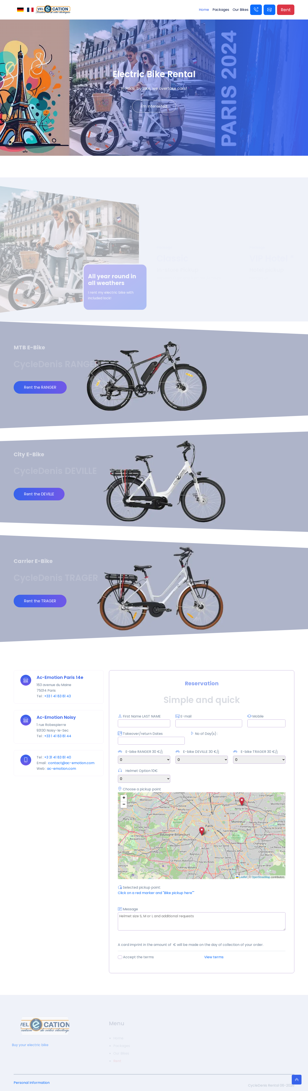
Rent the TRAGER (40, 601)
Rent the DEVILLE (39, 494)
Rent (286, 10)
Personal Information (32, 1082)
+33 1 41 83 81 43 (57, 696)
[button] (201, 831)
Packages (220, 9)
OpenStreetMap (261, 877)
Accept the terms (138, 957)
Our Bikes (240, 9)
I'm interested (154, 106)
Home (204, 9)
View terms (214, 957)
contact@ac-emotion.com (71, 762)
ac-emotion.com (61, 768)
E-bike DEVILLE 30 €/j (201, 751)
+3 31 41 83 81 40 (57, 757)
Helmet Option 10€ (141, 770)
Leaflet (241, 877)
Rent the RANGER (40, 387)
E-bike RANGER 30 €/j (143, 751)
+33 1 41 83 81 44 (57, 736)
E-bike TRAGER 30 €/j (259, 751)
